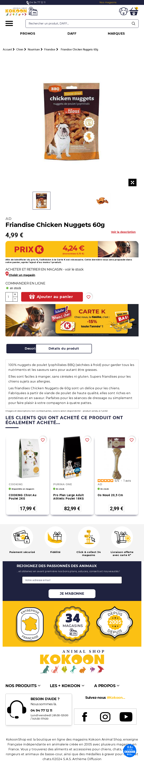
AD (8, 218)
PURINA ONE (62, 484)
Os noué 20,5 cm (110, 495)
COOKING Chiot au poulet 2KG (23, 497)
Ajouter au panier (55, 296)
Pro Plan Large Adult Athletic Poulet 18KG (68, 497)
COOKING (16, 484)
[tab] (34, 348)
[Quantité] (9, 297)
